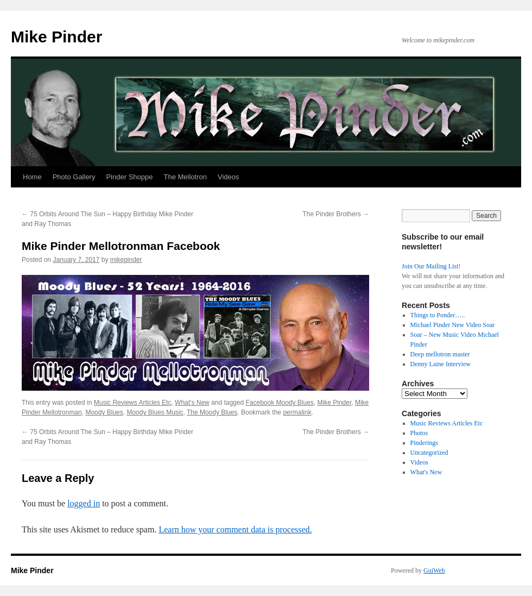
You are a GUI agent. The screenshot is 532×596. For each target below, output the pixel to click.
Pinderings (424, 443)
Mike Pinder (56, 37)
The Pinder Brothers (335, 214)
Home (32, 177)
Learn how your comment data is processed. (235, 529)
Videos (228, 177)
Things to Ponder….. (437, 315)
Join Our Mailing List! (431, 266)
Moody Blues (104, 412)
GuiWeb (434, 570)
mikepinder (126, 260)
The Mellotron (184, 177)
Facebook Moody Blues (279, 402)
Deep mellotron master (440, 354)
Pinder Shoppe (129, 177)
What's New (192, 402)
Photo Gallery (74, 177)
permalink (297, 412)
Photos (419, 433)
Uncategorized (429, 452)
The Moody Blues (212, 412)
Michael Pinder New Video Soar (452, 325)
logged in (83, 503)
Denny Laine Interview (440, 364)
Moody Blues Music (154, 412)
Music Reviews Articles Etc (133, 402)
